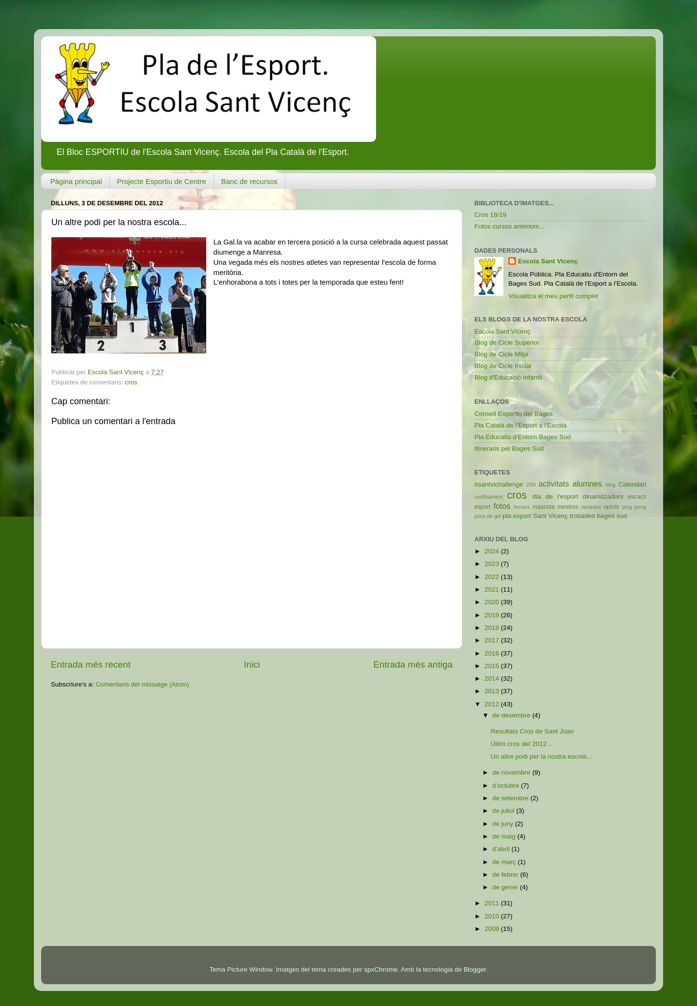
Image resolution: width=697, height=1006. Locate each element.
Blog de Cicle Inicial (502, 365)
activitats (554, 483)
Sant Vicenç (550, 515)
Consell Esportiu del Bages (513, 413)
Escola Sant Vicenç (548, 261)
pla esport (516, 515)
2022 (493, 576)
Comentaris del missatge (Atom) (142, 684)
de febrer (506, 874)
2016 (493, 653)
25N (531, 485)
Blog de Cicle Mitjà (501, 354)
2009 (493, 928)
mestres (568, 506)
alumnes (587, 483)
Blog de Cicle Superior (506, 342)
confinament (488, 497)
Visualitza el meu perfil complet (553, 296)
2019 (493, 615)
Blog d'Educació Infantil (508, 377)
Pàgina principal (76, 181)
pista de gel (487, 516)
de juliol (504, 810)
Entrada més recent (91, 664)
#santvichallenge (498, 484)
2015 (493, 666)
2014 (493, 678)
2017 (493, 640)
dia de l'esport (555, 496)
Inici (252, 664)
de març (505, 862)
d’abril (502, 849)
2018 (493, 627)
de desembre (512, 715)
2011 (493, 903)
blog (610, 485)
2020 (493, 602)
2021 (493, 589)
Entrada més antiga (413, 664)
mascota (543, 506)
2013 (493, 691)
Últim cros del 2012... (521, 743)
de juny (503, 823)
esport (482, 506)
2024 (493, 551)
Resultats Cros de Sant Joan (532, 731)
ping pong (634, 507)
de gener (506, 887)
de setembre (511, 798)
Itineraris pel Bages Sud (509, 448)
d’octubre (506, 785)
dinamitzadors (603, 496)
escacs (637, 496)
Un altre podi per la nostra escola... (541, 756)
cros (131, 382)
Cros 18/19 (490, 214)
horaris (522, 507)
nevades (591, 507)
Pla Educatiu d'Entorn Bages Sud (522, 437)
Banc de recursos (249, 181)
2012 (493, 704)
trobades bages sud (598, 515)
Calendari (632, 484)
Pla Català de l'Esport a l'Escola (520, 425)
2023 (493, 563)
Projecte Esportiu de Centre (161, 181)
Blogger (475, 969)
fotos (502, 506)
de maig (504, 836)
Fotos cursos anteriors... (509, 226)
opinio (611, 506)
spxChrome (380, 969)
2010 (493, 916)
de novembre (512, 772)
